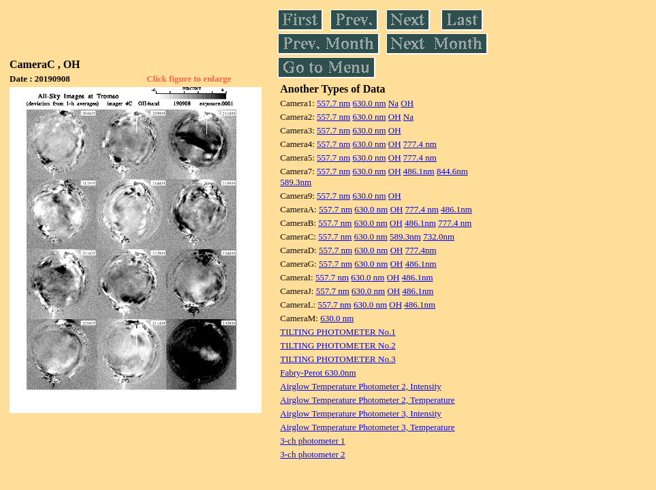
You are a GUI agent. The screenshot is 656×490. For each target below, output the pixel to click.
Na (393, 103)
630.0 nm (369, 103)
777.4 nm (420, 144)
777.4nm (421, 250)
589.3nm (295, 182)
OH (407, 103)
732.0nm (438, 236)
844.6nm (452, 171)
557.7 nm (333, 103)
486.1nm (419, 171)
